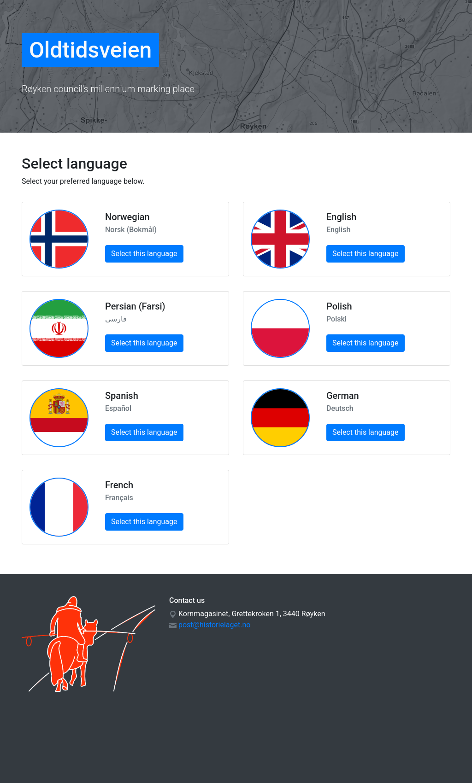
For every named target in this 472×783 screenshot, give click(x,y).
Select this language (144, 253)
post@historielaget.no (214, 624)
